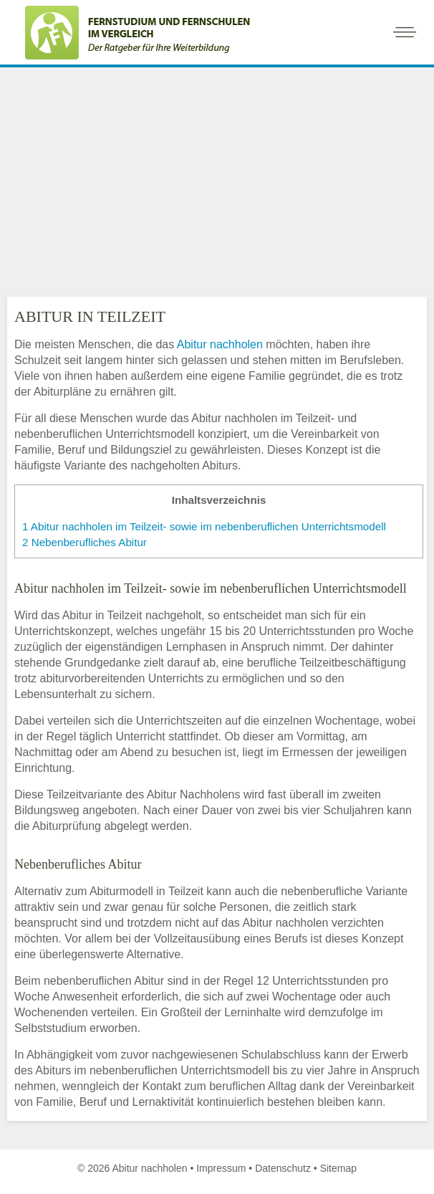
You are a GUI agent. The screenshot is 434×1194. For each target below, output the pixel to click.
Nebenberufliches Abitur (84, 542)
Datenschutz (283, 1168)
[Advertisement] (217, 178)
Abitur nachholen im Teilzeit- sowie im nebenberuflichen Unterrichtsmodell (204, 526)
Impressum (221, 1168)
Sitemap (338, 1168)
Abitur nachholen (220, 344)
